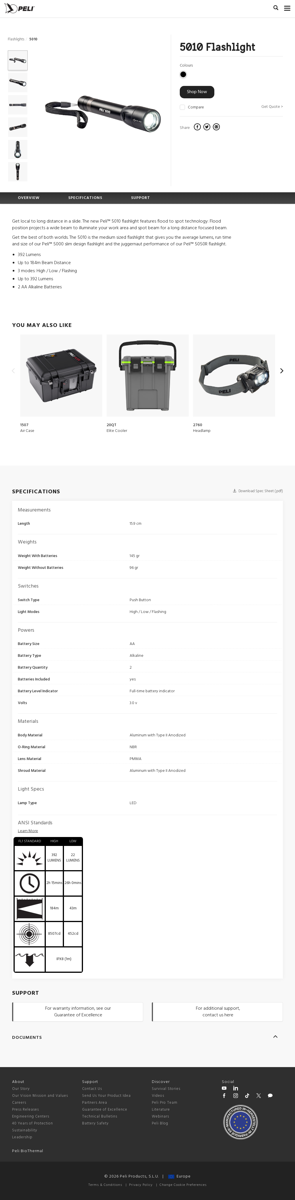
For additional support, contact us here (218, 1012)
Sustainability (24, 1130)
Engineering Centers (30, 1117)
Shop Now (197, 92)
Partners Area (94, 1103)
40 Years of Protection (32, 1123)
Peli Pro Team (164, 1103)
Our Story (21, 1089)
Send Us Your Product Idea (106, 1096)
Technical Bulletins (99, 1117)
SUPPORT (140, 198)
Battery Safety (95, 1123)
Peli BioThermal (27, 1151)
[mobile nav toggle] (287, 7)
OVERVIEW (28, 198)
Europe (179, 1176)
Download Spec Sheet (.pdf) (258, 491)
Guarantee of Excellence (104, 1110)
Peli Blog (160, 1123)
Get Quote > (272, 107)
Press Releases (25, 1110)
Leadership (22, 1137)
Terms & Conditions (105, 1185)
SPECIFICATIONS (85, 198)
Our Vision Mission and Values (40, 1096)
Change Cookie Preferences (183, 1185)
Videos (158, 1096)
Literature (161, 1110)
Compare (196, 107)
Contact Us (92, 1089)
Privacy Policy (141, 1185)
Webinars (160, 1117)
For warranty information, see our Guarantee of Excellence (78, 1012)
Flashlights (16, 39)
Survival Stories (166, 1089)
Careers (19, 1103)
